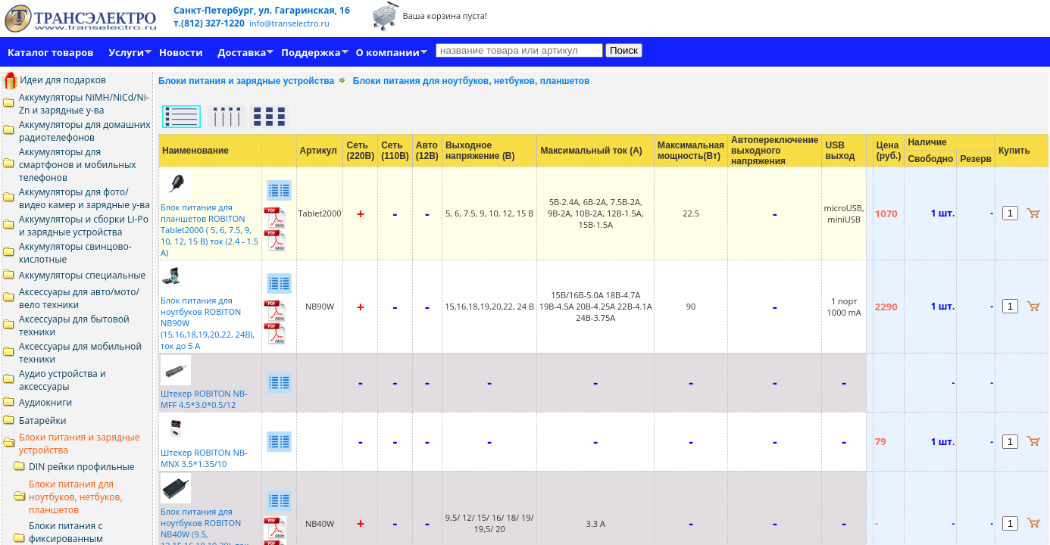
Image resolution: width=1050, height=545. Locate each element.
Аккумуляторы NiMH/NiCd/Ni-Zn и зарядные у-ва (84, 104)
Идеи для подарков (54, 79)
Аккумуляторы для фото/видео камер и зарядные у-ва (84, 198)
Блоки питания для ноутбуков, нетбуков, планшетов (76, 497)
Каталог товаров (50, 52)
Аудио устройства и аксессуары (62, 380)
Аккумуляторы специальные (82, 275)
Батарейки (42, 420)
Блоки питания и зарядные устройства (246, 81)
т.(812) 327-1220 (210, 23)
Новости (180, 52)
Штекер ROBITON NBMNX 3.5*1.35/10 (204, 452)
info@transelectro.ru (289, 23)
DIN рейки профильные (82, 466)
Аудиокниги (45, 402)
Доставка (242, 52)
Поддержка (310, 52)
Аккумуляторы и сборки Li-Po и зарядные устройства (83, 225)
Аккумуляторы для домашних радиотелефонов (85, 131)
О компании (388, 52)
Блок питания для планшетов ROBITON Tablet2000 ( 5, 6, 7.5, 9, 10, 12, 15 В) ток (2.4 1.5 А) (209, 224)
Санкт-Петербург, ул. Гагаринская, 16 (261, 10)
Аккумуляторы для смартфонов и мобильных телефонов (77, 164)
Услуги (126, 52)
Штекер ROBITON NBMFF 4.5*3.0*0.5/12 (204, 393)
